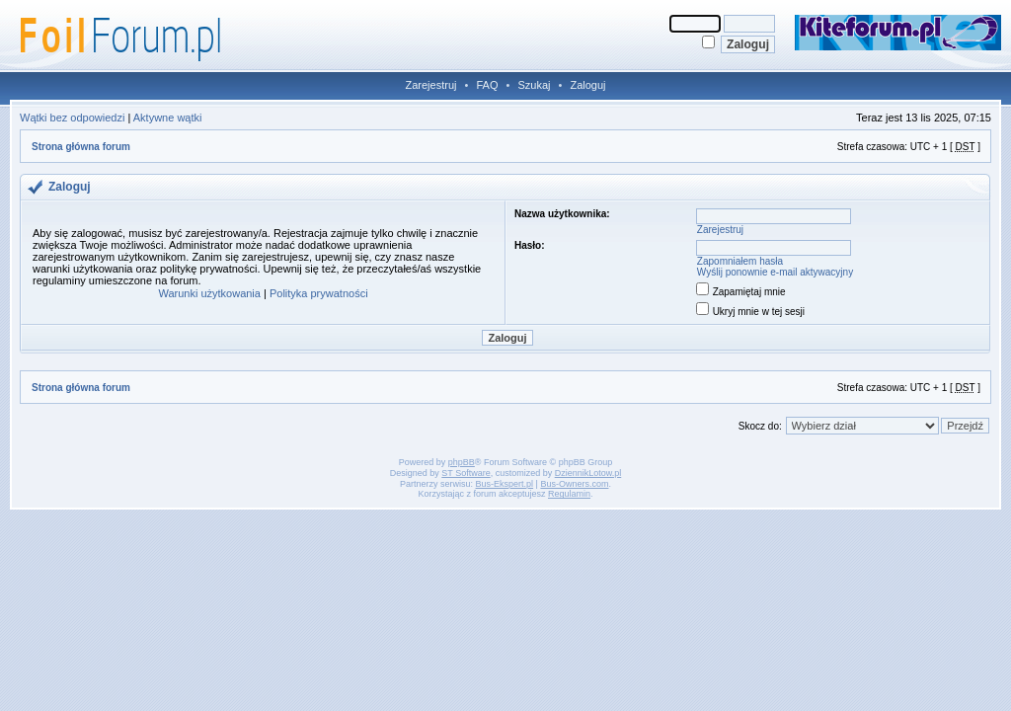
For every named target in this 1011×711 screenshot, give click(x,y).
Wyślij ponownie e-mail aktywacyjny (775, 272)
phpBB (461, 462)
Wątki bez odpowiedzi (72, 117)
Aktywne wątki (167, 117)
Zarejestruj (431, 85)
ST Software (465, 473)
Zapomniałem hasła (740, 261)
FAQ (487, 85)
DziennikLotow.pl (588, 473)
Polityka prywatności (319, 293)
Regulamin (569, 494)
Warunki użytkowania (209, 293)
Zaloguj (587, 85)
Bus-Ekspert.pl (505, 484)
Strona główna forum (81, 146)
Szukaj (533, 85)
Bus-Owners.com (574, 484)
